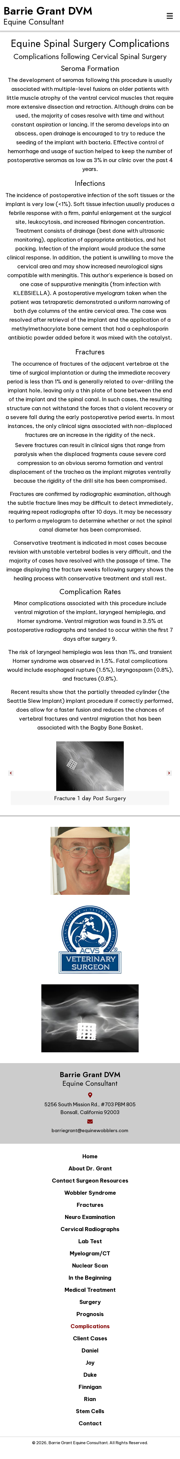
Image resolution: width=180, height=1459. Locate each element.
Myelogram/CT (90, 1253)
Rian (90, 1399)
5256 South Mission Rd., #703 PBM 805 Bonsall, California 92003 (90, 1108)
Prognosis (90, 1314)
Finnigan (90, 1386)
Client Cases (90, 1338)
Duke (90, 1374)
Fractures (90, 1204)
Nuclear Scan (90, 1265)
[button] (11, 773)
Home (90, 1156)
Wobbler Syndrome (90, 1192)
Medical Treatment (90, 1289)
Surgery (90, 1302)
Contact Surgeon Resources (90, 1180)
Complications (90, 1326)
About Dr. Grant (90, 1168)
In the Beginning (90, 1277)
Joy (90, 1362)
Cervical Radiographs (90, 1229)
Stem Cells (90, 1411)
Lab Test (90, 1241)
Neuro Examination (90, 1217)
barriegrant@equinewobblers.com (90, 1130)
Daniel (90, 1350)
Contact (90, 1423)
